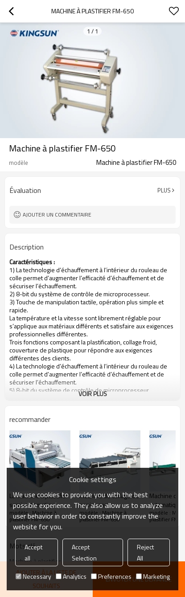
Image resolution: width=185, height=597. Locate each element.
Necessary (33, 576)
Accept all (33, 552)
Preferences (111, 576)
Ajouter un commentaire (57, 214)
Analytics (71, 576)
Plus (164, 190)
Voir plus (92, 393)
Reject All (145, 552)
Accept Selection (84, 552)
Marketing (153, 576)
